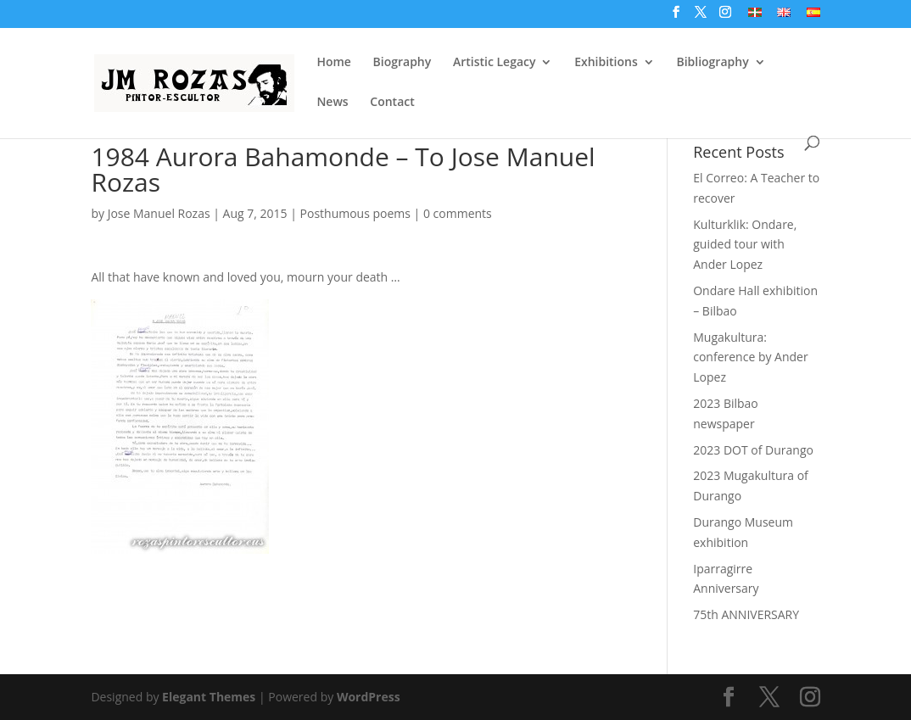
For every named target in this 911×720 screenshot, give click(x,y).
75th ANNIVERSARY (746, 614)
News (332, 102)
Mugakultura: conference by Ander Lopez (750, 357)
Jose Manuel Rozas (159, 213)
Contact (392, 102)
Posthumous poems (355, 213)
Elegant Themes (208, 697)
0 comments (457, 213)
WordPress (368, 697)
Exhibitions (606, 63)
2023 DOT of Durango (753, 450)
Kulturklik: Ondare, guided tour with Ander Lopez (744, 244)
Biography (402, 63)
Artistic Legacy (494, 63)
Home (333, 63)
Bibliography (712, 63)
